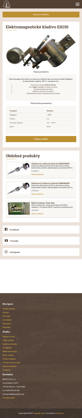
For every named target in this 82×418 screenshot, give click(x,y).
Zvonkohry (7, 348)
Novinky (6, 316)
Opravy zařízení (9, 366)
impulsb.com (39, 413)
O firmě (6, 312)
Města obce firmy (10, 351)
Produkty (7, 370)
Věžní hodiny (8, 340)
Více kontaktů (9, 398)
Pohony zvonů (9, 336)
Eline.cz (60, 413)
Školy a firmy (8, 355)
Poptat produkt (41, 139)
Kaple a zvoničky (10, 344)
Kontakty (7, 327)
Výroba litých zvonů (11, 362)
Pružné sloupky (9, 359)
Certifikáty (7, 320)
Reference (7, 323)
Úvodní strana (9, 309)
